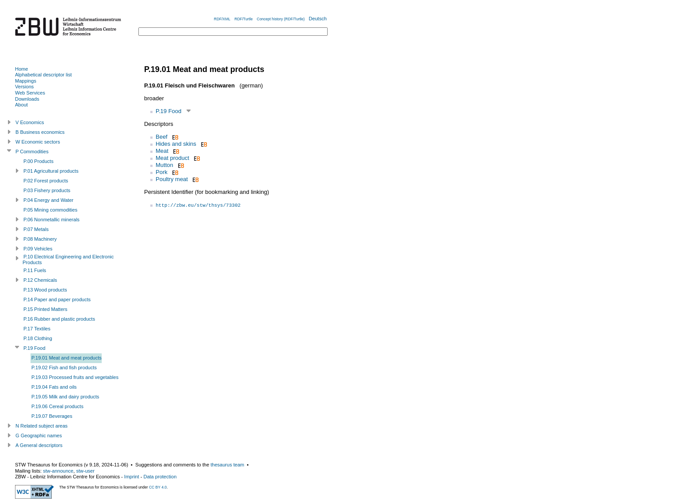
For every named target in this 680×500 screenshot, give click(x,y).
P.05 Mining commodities (50, 209)
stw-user (85, 470)
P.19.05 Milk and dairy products (65, 396)
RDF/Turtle (243, 19)
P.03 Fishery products (46, 190)
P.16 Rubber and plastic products (59, 319)
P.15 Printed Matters (45, 309)
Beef (162, 136)
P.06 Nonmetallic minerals (51, 219)
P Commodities (32, 151)
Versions (24, 86)
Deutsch (318, 18)
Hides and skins (176, 143)
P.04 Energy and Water (48, 200)
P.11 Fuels (34, 270)
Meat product (172, 158)
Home (21, 69)
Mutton (164, 165)
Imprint (131, 476)
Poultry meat (172, 179)
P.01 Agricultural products (50, 171)
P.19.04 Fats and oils (53, 387)
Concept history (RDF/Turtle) (281, 19)
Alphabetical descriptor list (43, 74)
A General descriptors (38, 445)
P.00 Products (38, 161)
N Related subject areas (41, 425)
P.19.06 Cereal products (57, 406)
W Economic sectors (37, 141)
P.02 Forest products (45, 180)
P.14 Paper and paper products (57, 299)
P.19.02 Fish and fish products (64, 367)
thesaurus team (227, 464)
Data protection (159, 476)
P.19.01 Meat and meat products (66, 357)
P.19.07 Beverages (52, 416)
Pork (162, 172)
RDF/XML (222, 19)
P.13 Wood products (45, 289)
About (21, 104)
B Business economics (40, 132)
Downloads (27, 99)
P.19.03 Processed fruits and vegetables (74, 377)
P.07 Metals (36, 229)
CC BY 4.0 (158, 487)
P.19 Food (168, 111)
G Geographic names (38, 435)
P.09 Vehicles (38, 248)
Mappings (25, 80)
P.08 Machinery (40, 239)
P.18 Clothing (37, 338)
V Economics (29, 122)
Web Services (30, 92)
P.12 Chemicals (40, 280)
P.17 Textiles (36, 328)
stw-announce (58, 470)
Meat (162, 151)
